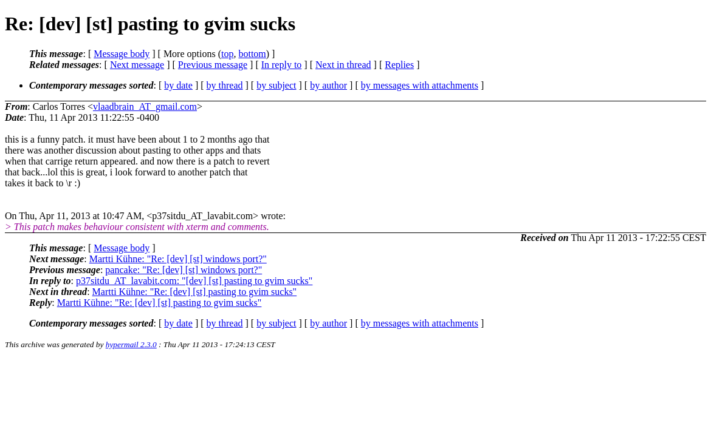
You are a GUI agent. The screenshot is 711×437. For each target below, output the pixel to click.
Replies (399, 64)
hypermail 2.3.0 (131, 344)
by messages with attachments (419, 85)
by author (328, 85)
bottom (252, 54)
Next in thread (343, 64)
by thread (225, 85)
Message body (121, 54)
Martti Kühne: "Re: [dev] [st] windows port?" (178, 259)
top (227, 54)
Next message (137, 64)
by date (178, 85)
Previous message (212, 64)
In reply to (281, 64)
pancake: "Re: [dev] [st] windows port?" (183, 270)
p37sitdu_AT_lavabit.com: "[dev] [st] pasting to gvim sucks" (194, 281)
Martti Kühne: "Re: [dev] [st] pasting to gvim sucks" (194, 291)
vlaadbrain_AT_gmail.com (145, 106)
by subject (276, 85)
